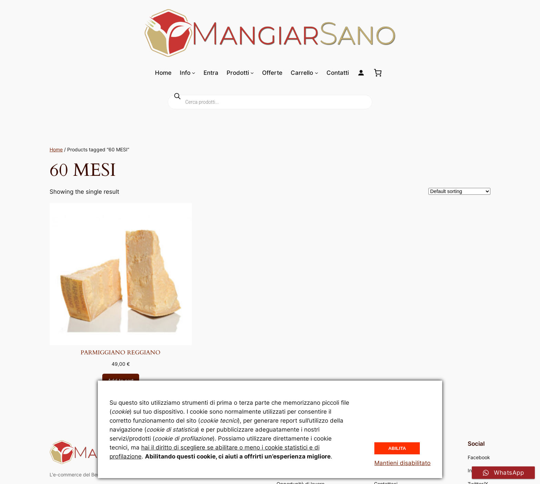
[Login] (361, 73)
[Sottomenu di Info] (193, 72)
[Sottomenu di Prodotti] (252, 72)
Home (56, 149)
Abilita (397, 448)
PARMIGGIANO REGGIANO (120, 352)
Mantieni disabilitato (402, 463)
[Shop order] (459, 191)
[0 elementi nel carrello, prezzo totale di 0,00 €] (378, 72)
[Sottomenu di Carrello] (316, 72)
